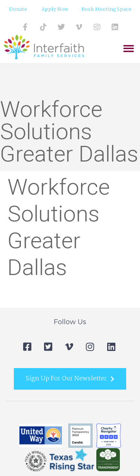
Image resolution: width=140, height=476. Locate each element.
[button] (128, 49)
